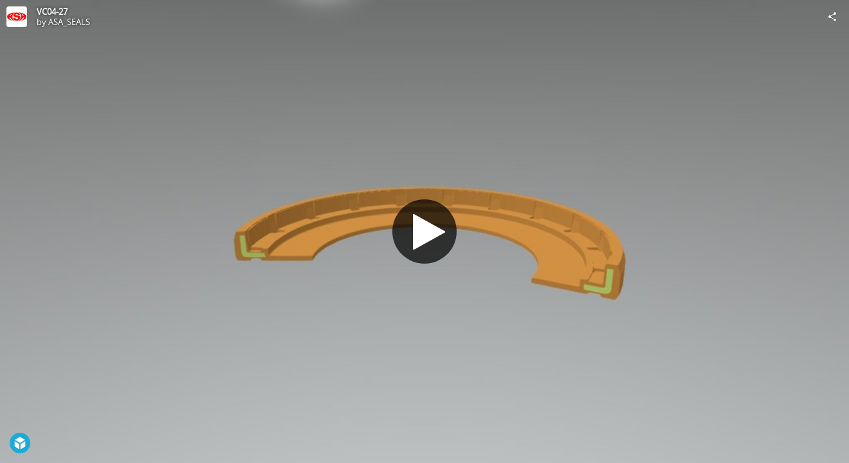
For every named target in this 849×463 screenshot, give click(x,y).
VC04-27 (52, 11)
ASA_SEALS (69, 22)
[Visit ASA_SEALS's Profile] (16, 16)
